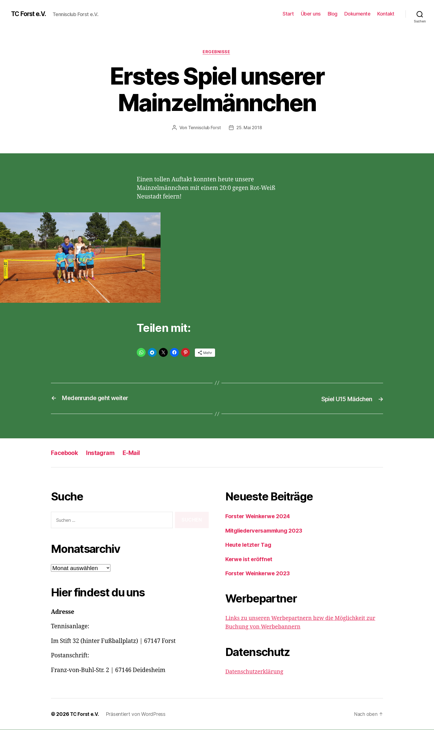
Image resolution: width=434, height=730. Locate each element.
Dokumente (357, 14)
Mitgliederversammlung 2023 (266, 530)
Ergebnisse (217, 52)
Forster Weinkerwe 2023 (259, 573)
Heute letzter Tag (249, 544)
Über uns (311, 14)
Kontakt (385, 14)
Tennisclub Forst (204, 128)
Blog (332, 14)
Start (288, 14)
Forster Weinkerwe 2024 (259, 516)
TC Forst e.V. (30, 14)
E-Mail (140, 453)
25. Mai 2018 (249, 128)
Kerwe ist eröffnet (250, 559)
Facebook (66, 453)
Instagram (106, 453)
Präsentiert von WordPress (136, 714)
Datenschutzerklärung (256, 672)
